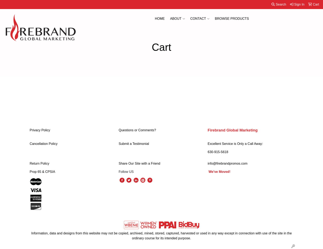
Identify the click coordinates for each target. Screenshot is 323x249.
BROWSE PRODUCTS (232, 18)
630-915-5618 (218, 152)
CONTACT (199, 18)
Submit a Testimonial (134, 143)
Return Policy (39, 163)
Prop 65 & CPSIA (42, 171)
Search (279, 4)
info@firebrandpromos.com (227, 163)
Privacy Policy (40, 130)
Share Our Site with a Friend (139, 163)
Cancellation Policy (43, 143)
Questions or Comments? (137, 130)
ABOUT (177, 18)
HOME (160, 18)
